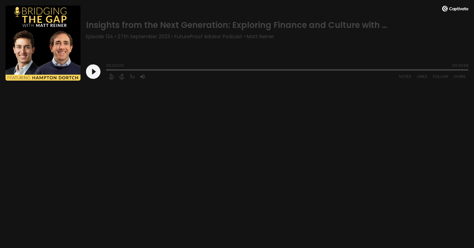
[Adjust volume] (143, 76)
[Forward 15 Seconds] (122, 76)
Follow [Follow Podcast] (440, 76)
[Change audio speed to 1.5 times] (132, 76)
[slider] (108, 70)
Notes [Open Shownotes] (405, 76)
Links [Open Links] (422, 76)
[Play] (93, 71)
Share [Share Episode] (460, 76)
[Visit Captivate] (455, 10)
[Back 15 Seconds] (111, 76)
